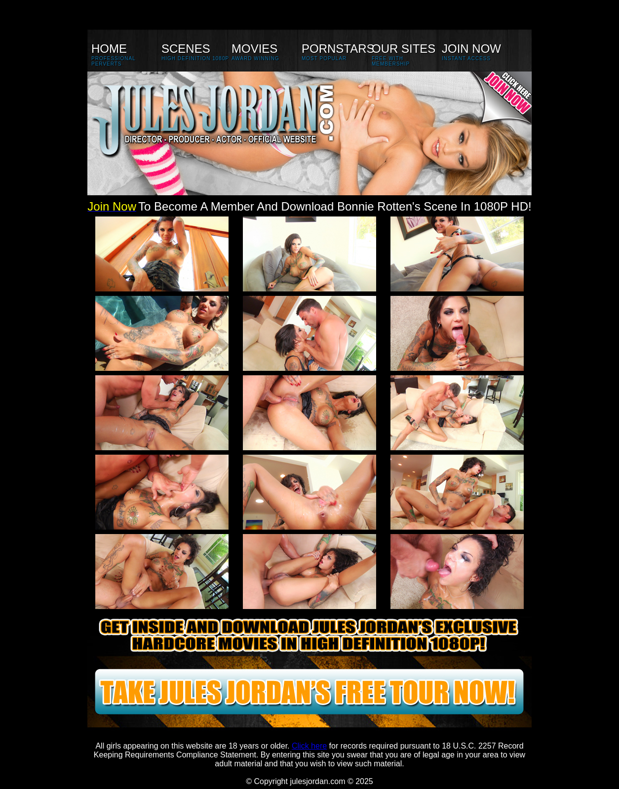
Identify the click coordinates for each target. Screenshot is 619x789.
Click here (309, 746)
